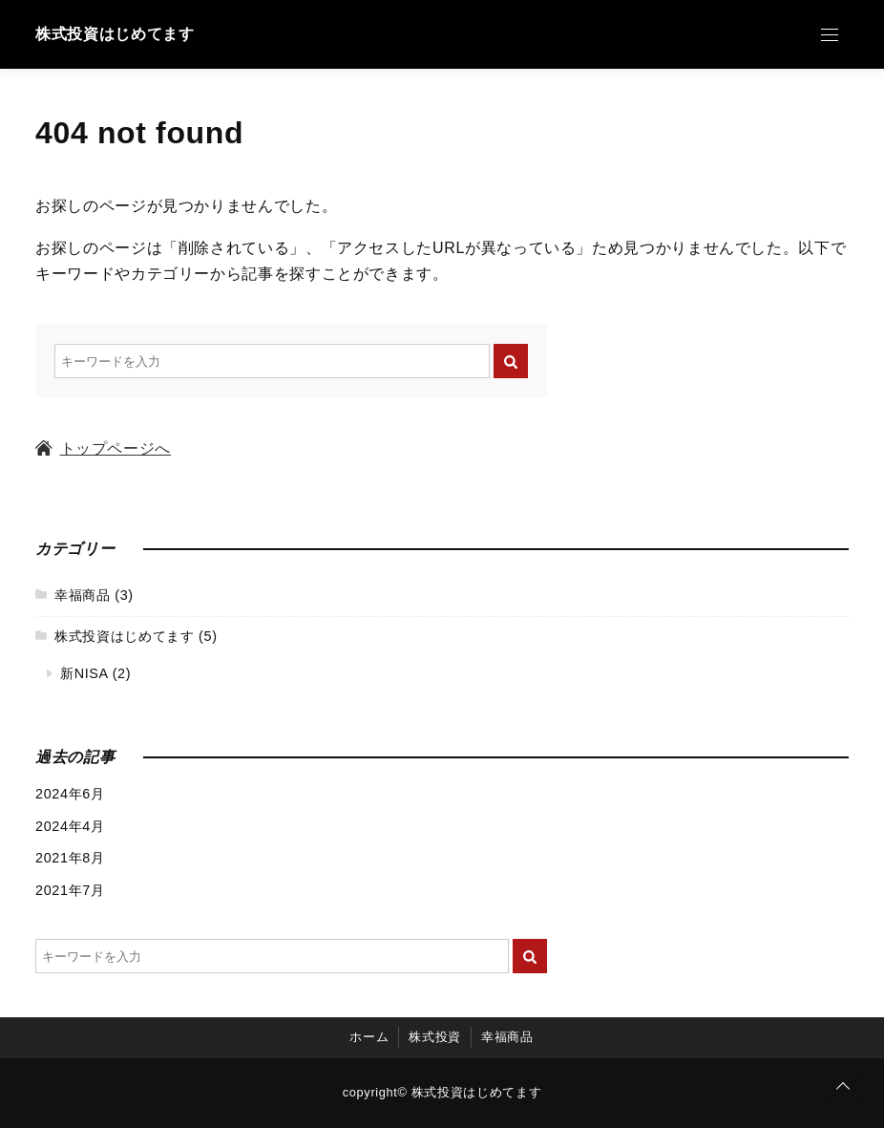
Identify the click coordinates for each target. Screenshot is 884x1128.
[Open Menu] (829, 34)
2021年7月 (70, 890)
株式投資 (435, 1038)
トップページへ (103, 448)
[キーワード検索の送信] (511, 361)
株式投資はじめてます (114, 34)
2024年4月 (70, 826)
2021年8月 (70, 857)
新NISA (84, 673)
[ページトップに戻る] (843, 1087)
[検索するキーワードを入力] (272, 361)
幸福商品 (82, 595)
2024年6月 (70, 793)
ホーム (369, 1038)
